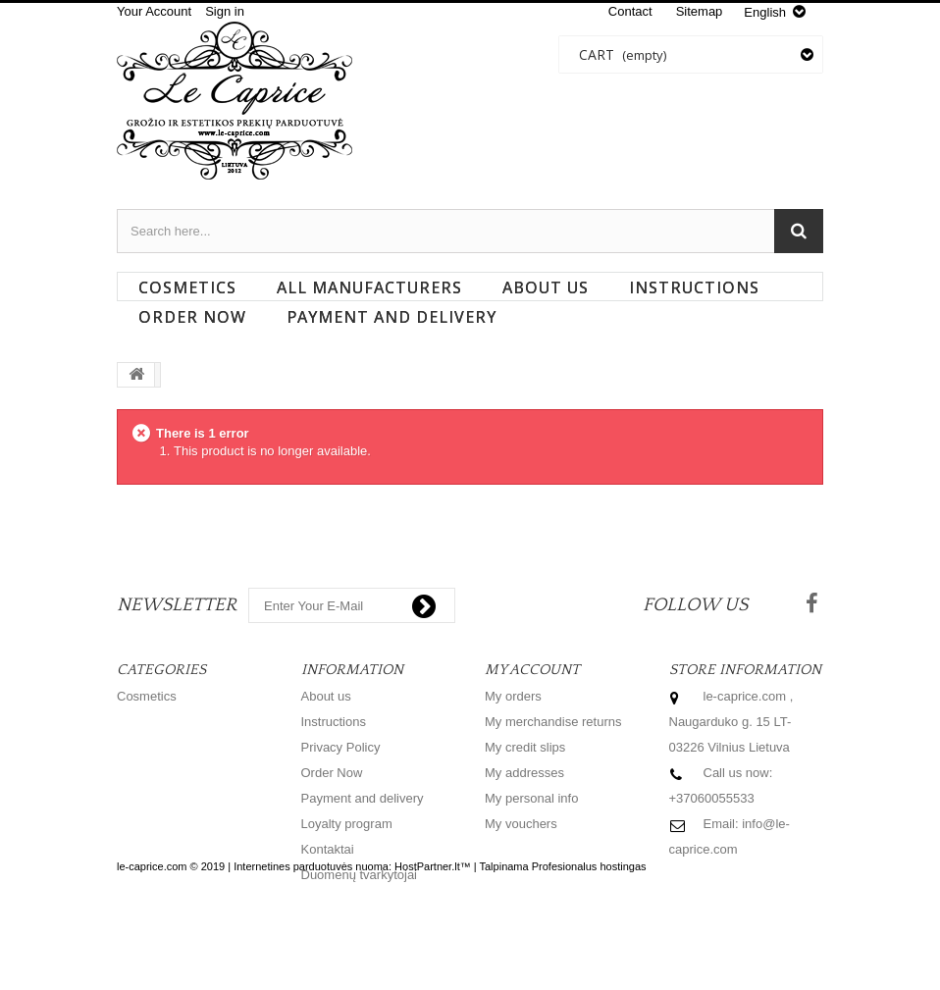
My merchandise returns (553, 721)
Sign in (224, 11)
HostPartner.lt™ (432, 940)
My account (532, 669)
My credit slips (525, 747)
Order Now (192, 317)
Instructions (694, 287)
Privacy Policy (341, 747)
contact (630, 11)
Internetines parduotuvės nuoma (311, 940)
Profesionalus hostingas (589, 940)
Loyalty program (346, 823)
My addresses (524, 772)
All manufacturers (369, 287)
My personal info (531, 798)
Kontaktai (327, 849)
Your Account (154, 11)
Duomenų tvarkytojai (359, 874)
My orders (513, 696)
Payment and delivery (391, 317)
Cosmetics (187, 287)
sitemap (699, 11)
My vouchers (521, 823)
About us (545, 287)
